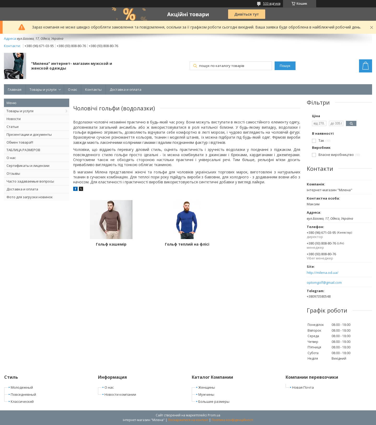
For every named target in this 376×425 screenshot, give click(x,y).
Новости (14, 118)
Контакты (93, 89)
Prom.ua (214, 415)
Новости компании (120, 394)
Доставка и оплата (125, 89)
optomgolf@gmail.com (324, 282)
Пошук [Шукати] (285, 66)
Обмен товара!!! (20, 142)
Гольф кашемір (111, 244)
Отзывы (13, 173)
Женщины (206, 387)
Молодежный (22, 387)
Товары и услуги (43, 89)
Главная (14, 89)
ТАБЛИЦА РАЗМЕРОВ (23, 150)
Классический (22, 401)
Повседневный (23, 394)
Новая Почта (303, 387)
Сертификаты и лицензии (28, 165)
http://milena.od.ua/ (322, 272)
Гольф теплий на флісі (186, 244)
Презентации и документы (29, 134)
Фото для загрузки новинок (30, 197)
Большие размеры (213, 401)
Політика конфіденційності (232, 420)
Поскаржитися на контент (188, 420)
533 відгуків (271, 3)
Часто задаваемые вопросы (30, 181)
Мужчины (206, 394)
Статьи (13, 126)
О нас (72, 89)
